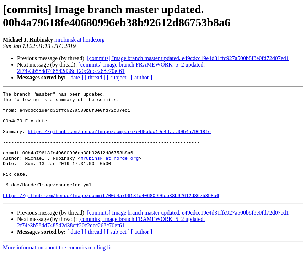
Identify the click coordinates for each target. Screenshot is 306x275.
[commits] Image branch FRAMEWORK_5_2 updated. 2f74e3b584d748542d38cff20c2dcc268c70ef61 (111, 68)
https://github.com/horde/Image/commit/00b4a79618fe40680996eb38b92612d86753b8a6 (111, 216)
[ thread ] (95, 77)
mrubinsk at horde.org (79, 40)
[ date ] (75, 77)
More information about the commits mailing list (58, 269)
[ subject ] (118, 77)
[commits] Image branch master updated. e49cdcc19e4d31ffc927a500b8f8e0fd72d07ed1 (188, 58)
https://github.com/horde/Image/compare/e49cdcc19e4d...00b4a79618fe (119, 140)
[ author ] (141, 77)
